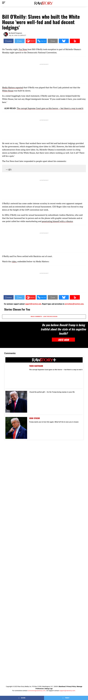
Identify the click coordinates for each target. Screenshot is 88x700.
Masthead (62, 686)
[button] (42, 41)
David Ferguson (16, 33)
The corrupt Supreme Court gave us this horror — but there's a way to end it (56, 369)
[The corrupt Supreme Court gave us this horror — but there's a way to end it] (16, 376)
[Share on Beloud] (75, 41)
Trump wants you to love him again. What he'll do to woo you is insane (54, 422)
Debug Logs (49, 688)
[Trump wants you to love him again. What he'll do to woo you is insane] (16, 428)
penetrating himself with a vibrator (57, 221)
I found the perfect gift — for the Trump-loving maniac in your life (52, 392)
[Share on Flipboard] (31, 41)
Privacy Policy (71, 686)
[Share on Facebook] (9, 41)
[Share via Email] (53, 41)
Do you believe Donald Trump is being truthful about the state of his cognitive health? (63, 329)
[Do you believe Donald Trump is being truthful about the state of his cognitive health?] (19, 335)
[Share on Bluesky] (64, 41)
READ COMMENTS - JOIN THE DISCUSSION (44, 316)
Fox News (23, 49)
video (14, 261)
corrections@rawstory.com (37, 690)
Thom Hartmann (36, 366)
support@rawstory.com (67, 690)
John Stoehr (34, 418)
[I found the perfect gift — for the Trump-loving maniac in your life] (16, 402)
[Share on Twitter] (20, 41)
